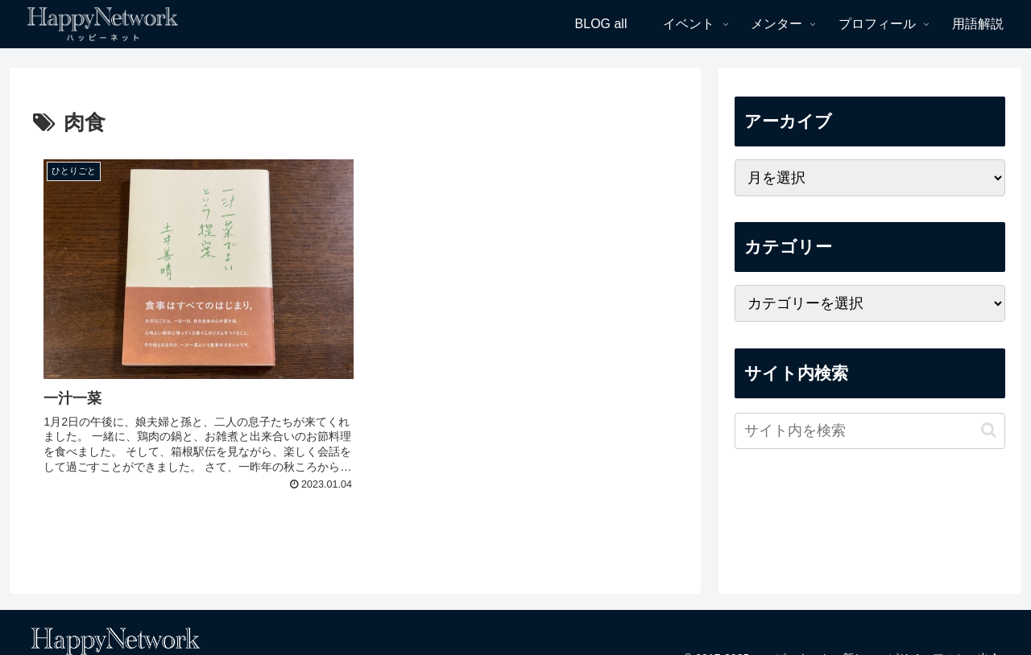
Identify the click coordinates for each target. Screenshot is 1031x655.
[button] (989, 430)
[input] (870, 431)
